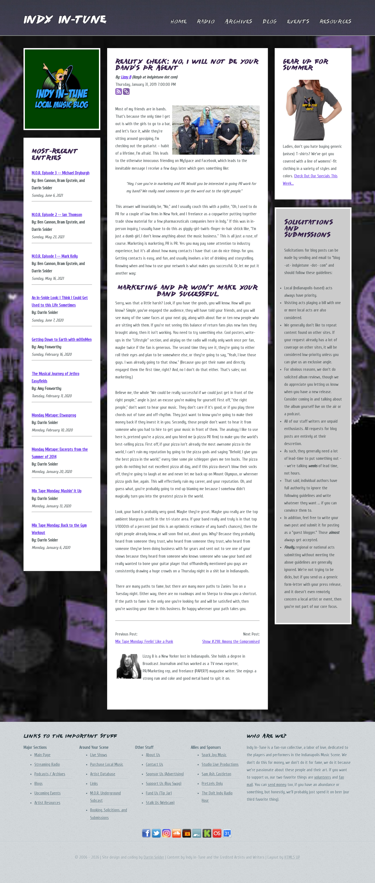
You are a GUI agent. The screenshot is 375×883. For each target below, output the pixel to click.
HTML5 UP (292, 857)
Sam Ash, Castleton (216, 774)
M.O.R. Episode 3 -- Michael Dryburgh (60, 173)
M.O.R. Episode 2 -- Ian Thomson (57, 215)
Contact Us (154, 764)
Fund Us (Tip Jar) (159, 793)
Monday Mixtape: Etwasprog (54, 415)
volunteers (322, 777)
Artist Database (102, 774)
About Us (153, 755)
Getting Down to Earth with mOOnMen (62, 339)
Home (179, 21)
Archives (238, 21)
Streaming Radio (47, 764)
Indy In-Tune (65, 20)
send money (277, 784)
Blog (269, 21)
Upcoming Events (47, 793)
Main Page (42, 755)
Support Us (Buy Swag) (163, 783)
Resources (335, 21)
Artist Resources (47, 802)
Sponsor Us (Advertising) (165, 774)
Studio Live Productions (220, 764)
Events (298, 21)
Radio (206, 21)
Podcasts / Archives (49, 774)
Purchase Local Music (106, 764)
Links (94, 783)
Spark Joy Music (214, 755)
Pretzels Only (212, 783)
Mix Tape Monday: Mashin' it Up (56, 491)
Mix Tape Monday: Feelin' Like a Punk (144, 641)
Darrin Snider (154, 857)
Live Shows (98, 755)
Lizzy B (126, 77)
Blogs (38, 783)
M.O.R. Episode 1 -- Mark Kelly (55, 256)
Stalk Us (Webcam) (160, 802)
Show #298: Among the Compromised (231, 641)
